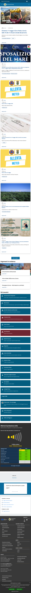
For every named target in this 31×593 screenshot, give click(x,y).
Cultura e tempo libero (21, 527)
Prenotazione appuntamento (22, 556)
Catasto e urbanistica (20, 534)
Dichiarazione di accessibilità (6, 581)
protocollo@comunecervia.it (7, 564)
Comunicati (19, 543)
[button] (15, 591)
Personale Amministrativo (6, 534)
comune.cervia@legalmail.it (6, 563)
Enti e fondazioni (5, 530)
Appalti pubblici (19, 532)
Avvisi (18, 545)
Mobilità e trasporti (20, 537)
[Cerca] (29, 4)
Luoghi (18, 550)
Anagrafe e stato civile (21, 525)
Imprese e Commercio (20, 530)
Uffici (3, 529)
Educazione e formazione (6, 542)
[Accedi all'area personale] (27, 1)
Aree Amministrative (5, 527)
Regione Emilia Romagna (5, 1)
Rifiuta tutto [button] (19, 589)
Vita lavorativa (19, 529)
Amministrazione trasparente (7, 575)
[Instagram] (24, 521)
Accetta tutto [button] (11, 589)
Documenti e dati (5, 536)
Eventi (18, 551)
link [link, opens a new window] (24, 587)
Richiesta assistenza (20, 561)
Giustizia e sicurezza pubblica (7, 543)
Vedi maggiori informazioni (15, 465)
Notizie (4, 28)
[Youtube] (27, 520)
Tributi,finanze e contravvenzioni (7, 545)
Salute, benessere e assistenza (7, 549)
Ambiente (3, 547)
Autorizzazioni (4, 550)
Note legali (4, 579)
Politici (3, 532)
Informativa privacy (5, 577)
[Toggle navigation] (1, 4)
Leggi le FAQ (19, 559)
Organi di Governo (5, 525)
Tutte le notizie (15, 258)
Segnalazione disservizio (21, 558)
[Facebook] (24, 520)
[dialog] (15, 587)
